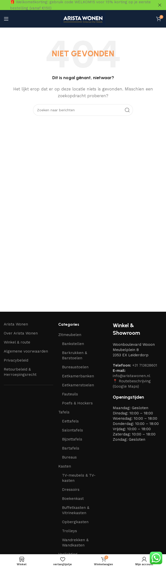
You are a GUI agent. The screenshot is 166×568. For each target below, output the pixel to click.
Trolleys (69, 531)
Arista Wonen (16, 324)
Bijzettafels (72, 439)
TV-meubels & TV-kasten (79, 478)
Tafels (64, 412)
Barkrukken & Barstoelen (74, 355)
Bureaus (69, 457)
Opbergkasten (75, 522)
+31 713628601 (144, 365)
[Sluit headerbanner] (160, 5)
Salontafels (72, 430)
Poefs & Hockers (77, 403)
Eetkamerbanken (78, 376)
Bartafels (70, 448)
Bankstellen (73, 344)
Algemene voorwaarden (26, 351)
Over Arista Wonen (21, 333)
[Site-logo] (83, 18)
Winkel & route (17, 342)
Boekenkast (73, 498)
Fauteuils (70, 394)
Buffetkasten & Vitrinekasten (75, 510)
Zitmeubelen (69, 334)
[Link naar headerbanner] (75, 5)
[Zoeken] (83, 110)
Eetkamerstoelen (78, 385)
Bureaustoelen (75, 367)
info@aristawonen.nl (131, 376)
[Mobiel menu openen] (6, 19)
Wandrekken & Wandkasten (75, 542)
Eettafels (70, 421)
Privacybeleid (16, 360)
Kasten (64, 466)
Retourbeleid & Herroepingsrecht (20, 372)
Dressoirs (71, 489)
